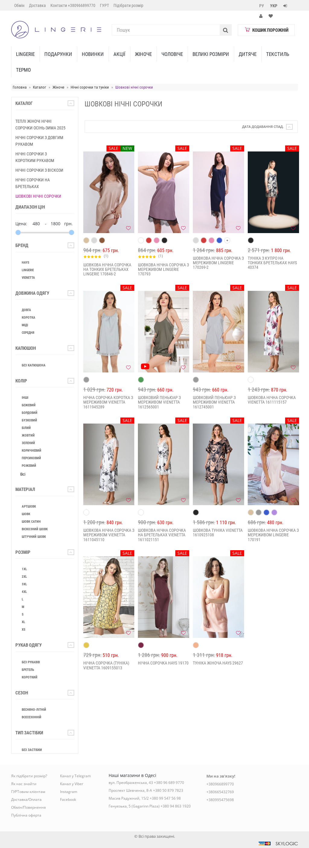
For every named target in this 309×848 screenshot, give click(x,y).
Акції (119, 54)
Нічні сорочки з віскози (39, 170)
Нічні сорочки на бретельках (32, 183)
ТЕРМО (23, 70)
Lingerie (25, 54)
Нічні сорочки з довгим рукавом (39, 141)
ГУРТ (104, 5)
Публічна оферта (26, 815)
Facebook (68, 799)
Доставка (37, 5)
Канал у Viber (71, 783)
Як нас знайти (24, 783)
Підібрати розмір (128, 5)
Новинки (93, 54)
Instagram (68, 791)
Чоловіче (172, 54)
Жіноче (143, 54)
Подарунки (58, 54)
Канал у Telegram (75, 775)
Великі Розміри (211, 54)
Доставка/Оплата (26, 799)
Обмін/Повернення (28, 807)
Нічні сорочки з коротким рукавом (34, 157)
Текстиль (277, 54)
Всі (22, 474)
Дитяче (247, 54)
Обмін (19, 5)
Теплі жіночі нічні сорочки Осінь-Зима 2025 (40, 124)
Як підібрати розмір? (29, 775)
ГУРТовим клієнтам (28, 791)
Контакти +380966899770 (72, 5)
